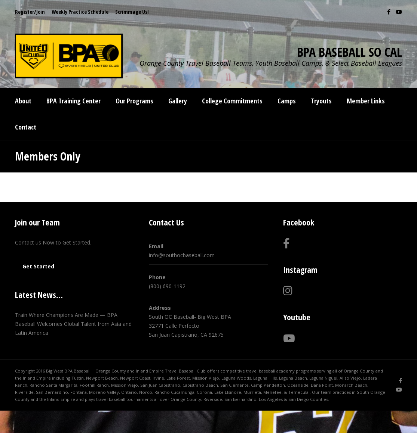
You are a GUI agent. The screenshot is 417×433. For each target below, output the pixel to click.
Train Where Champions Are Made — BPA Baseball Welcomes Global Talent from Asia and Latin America (73, 323)
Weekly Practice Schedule (80, 11)
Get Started (38, 266)
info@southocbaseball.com (182, 255)
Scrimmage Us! (132, 11)
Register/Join (30, 11)
